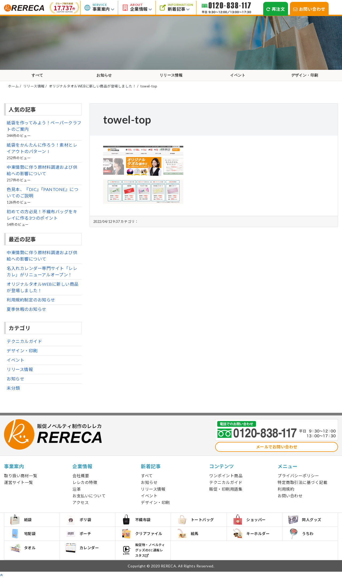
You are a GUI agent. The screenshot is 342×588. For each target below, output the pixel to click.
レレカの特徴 (84, 487)
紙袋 (22, 526)
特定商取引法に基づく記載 (302, 487)
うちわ (302, 542)
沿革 (76, 494)
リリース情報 (171, 78)
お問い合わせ (309, 9)
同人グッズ (306, 526)
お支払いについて (89, 500)
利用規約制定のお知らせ (31, 304)
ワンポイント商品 (225, 480)
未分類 (13, 393)
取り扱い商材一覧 (20, 480)
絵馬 (188, 542)
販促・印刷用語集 (225, 494)
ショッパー (250, 526)
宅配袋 (24, 542)
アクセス (80, 507)
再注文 (275, 9)
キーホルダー (252, 542)
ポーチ (79, 542)
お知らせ (104, 78)
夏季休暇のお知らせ (26, 314)
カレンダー (83, 559)
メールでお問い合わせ (276, 451)
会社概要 (80, 480)
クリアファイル (143, 542)
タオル (24, 559)
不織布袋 (137, 526)
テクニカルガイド (24, 346)
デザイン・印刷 (304, 78)
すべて (37, 78)
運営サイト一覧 (18, 487)
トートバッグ (196, 526)
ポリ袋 (79, 526)
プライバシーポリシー (298, 480)
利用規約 (286, 494)
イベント (238, 78)
